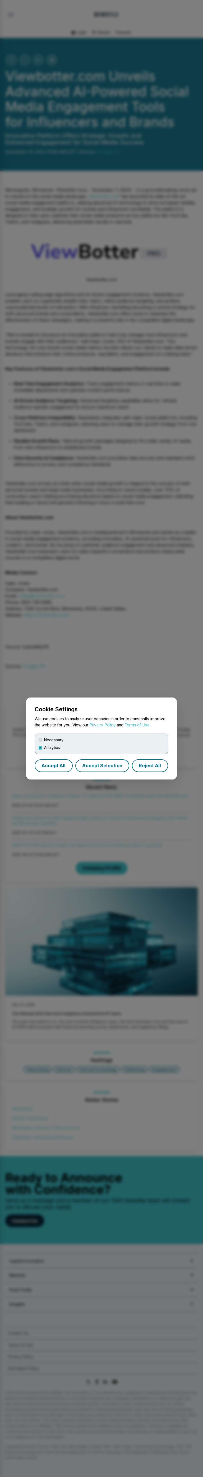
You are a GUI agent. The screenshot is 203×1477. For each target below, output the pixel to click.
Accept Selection (102, 765)
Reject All (150, 765)
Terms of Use (137, 724)
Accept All (53, 765)
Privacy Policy (102, 724)
